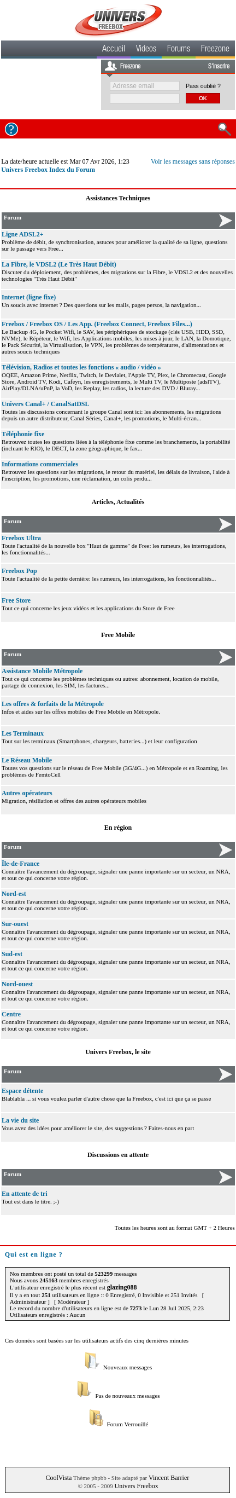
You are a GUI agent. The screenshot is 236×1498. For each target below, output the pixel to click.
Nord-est (14, 894)
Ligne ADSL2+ (23, 234)
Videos (146, 49)
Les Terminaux (23, 733)
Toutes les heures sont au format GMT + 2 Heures (175, 1227)
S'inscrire (218, 66)
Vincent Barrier (169, 1478)
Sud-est (12, 954)
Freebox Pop (19, 571)
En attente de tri (25, 1194)
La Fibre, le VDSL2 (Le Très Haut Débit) (59, 264)
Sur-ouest (15, 924)
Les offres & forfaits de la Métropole (53, 704)
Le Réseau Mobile (27, 760)
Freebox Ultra (21, 538)
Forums (178, 49)
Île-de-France (20, 863)
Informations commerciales (40, 464)
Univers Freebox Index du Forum (48, 169)
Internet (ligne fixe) (29, 297)
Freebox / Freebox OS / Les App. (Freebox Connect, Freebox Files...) (97, 324)
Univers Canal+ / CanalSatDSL (46, 404)
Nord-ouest (17, 984)
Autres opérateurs (27, 793)
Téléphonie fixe (23, 434)
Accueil (113, 49)
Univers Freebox (136, 1486)
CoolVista (58, 1478)
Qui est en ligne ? (34, 1254)
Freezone (215, 49)
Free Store (16, 600)
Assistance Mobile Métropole (42, 671)
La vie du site (20, 1120)
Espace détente (22, 1091)
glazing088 (122, 1287)
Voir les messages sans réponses (193, 161)
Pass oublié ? (203, 86)
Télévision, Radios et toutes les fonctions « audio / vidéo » (81, 367)
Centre (11, 1014)
